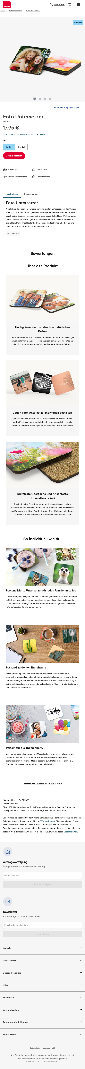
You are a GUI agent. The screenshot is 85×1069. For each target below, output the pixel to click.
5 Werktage (10, 170)
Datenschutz (35, 1048)
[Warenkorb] (69, 4)
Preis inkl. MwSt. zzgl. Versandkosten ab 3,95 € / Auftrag (24, 134)
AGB (53, 1048)
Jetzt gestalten (14, 155)
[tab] (12, 194)
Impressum (46, 1048)
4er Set (9, 147)
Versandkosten (48, 821)
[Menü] (78, 4)
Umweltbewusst (41, 177)
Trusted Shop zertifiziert (15, 177)
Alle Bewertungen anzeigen (66, 107)
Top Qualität (39, 170)
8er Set (21, 147)
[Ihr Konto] (57, 4)
